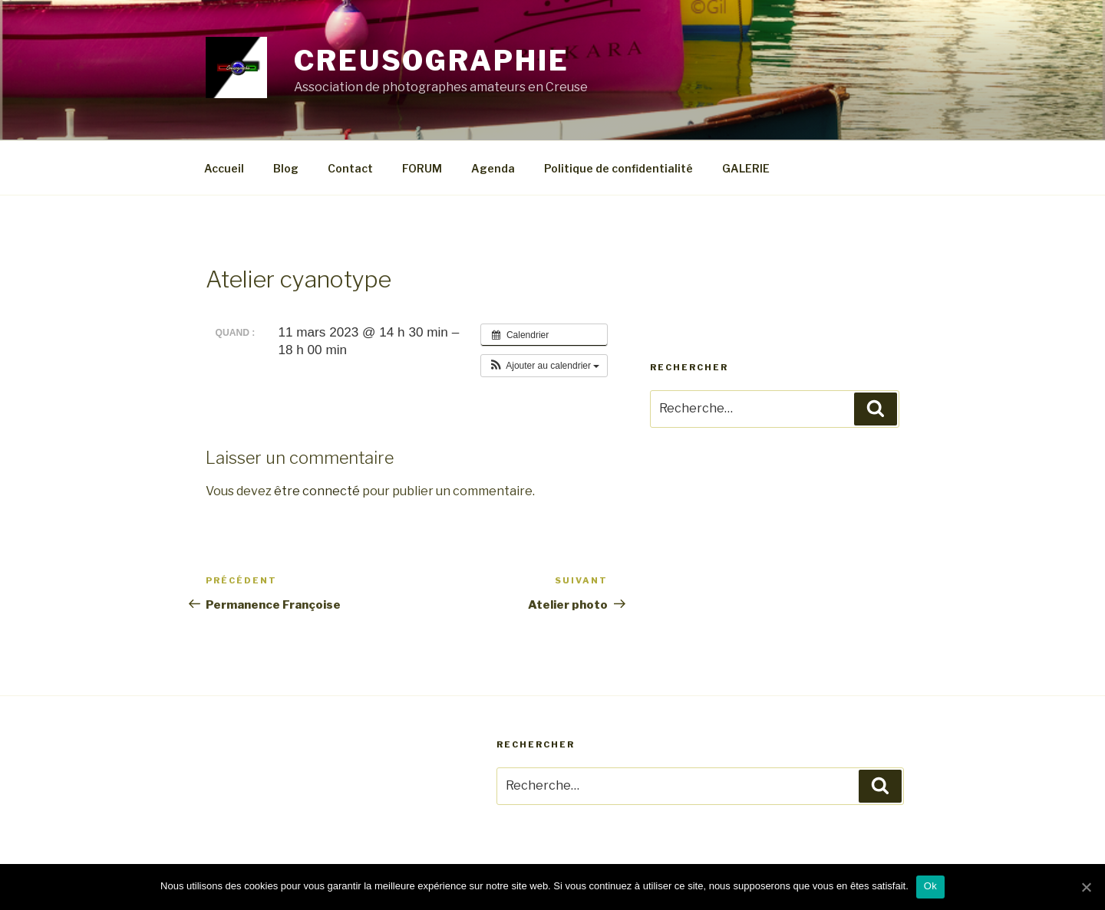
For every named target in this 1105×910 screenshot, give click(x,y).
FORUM (422, 168)
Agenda (493, 168)
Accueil (224, 168)
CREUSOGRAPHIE (431, 60)
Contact (350, 168)
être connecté (317, 491)
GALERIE (746, 168)
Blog (286, 168)
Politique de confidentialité (618, 168)
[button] (544, 365)
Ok (930, 886)
